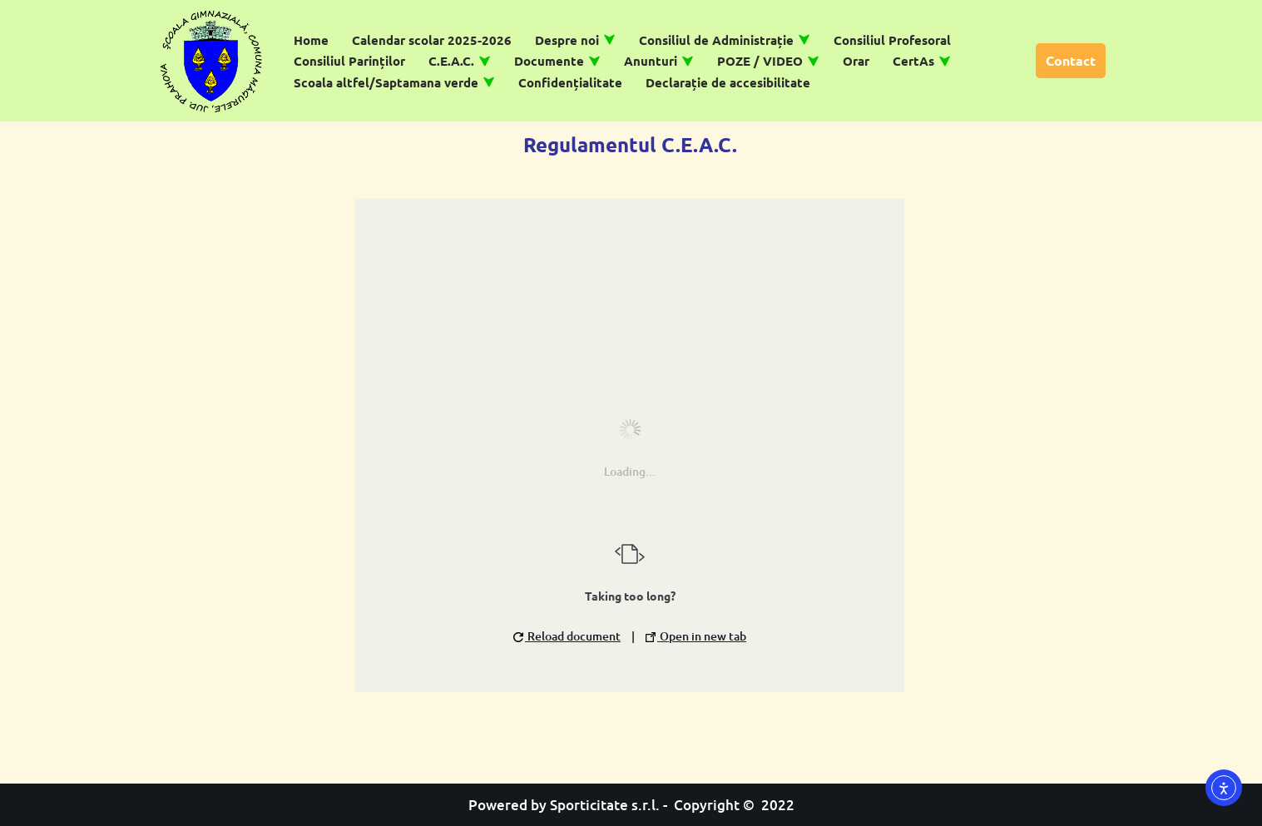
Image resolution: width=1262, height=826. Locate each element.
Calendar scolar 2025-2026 (432, 40)
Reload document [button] (567, 636)
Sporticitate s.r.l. (605, 804)
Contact (1071, 60)
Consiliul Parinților (349, 60)
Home (311, 40)
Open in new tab (696, 636)
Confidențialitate (570, 82)
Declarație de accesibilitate (728, 82)
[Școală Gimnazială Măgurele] (211, 61)
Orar (856, 60)
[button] (609, 39)
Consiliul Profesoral (892, 40)
